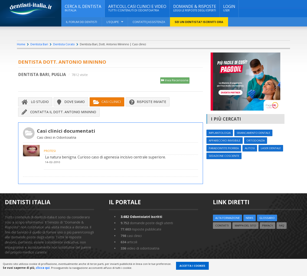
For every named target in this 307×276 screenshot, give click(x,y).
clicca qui (43, 267)
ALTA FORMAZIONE (227, 218)
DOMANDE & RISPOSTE (194, 8)
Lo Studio (35, 101)
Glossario (267, 218)
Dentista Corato (64, 44)
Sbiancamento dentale (253, 133)
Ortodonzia (255, 140)
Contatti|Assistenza (149, 22)
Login (229, 8)
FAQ (281, 225)
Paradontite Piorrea (224, 148)
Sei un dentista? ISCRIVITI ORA (199, 22)
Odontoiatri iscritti (141, 216)
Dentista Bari (39, 44)
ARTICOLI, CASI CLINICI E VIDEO (137, 8)
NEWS (249, 218)
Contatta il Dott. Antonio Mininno (59, 112)
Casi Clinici (107, 101)
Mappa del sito (245, 225)
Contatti (222, 225)
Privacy (267, 225)
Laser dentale (271, 148)
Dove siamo (71, 101)
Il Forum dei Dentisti (81, 22)
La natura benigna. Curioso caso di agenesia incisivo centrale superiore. (105, 157)
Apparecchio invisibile (224, 140)
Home (21, 44)
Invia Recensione (175, 80)
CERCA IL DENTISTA (83, 8)
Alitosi (250, 148)
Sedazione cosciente (224, 156)
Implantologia (220, 133)
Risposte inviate (147, 101)
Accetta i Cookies (192, 265)
